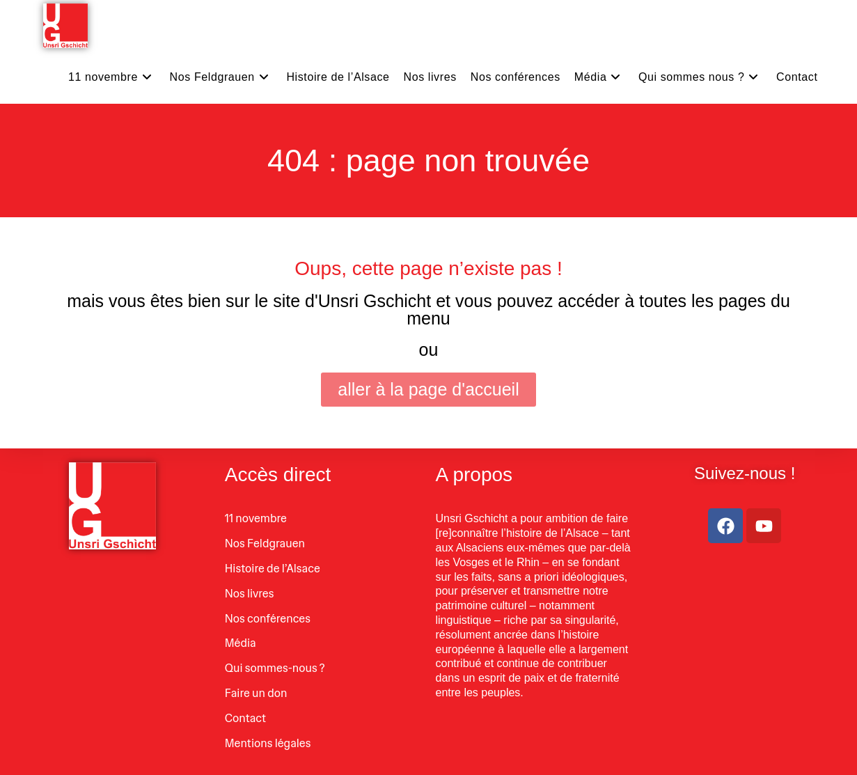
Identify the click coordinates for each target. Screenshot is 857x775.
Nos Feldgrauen (265, 543)
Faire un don (256, 693)
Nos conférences (267, 618)
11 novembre (256, 518)
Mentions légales (268, 743)
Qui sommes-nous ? (275, 668)
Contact (245, 718)
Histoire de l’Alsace (272, 568)
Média (240, 643)
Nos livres (249, 593)
